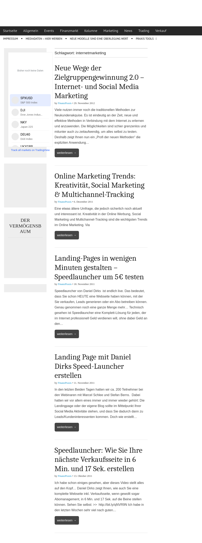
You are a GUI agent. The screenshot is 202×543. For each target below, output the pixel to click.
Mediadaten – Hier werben (44, 38)
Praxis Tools (145, 38)
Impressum (10, 38)
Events (49, 31)
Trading (143, 31)
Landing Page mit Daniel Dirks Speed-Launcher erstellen (93, 366)
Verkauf (160, 31)
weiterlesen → (67, 152)
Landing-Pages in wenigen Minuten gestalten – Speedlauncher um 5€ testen (99, 267)
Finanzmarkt (69, 31)
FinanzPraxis (65, 103)
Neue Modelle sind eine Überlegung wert (99, 38)
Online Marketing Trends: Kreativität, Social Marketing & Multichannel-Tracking (100, 185)
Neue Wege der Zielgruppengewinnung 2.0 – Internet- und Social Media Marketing (99, 82)
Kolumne (91, 31)
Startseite (10, 31)
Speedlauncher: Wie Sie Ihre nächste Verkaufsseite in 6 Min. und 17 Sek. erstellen (98, 459)
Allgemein (30, 31)
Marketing (110, 31)
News (128, 31)
